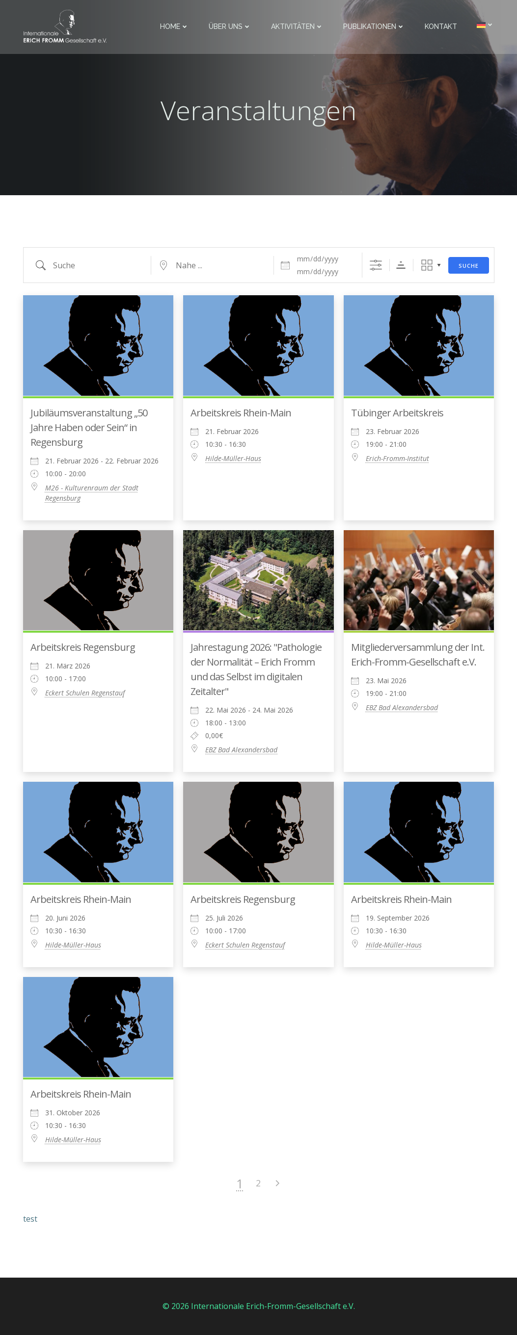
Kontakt (441, 26)
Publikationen (374, 26)
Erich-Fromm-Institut (397, 458)
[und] (323, 271)
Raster (427, 265)
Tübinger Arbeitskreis (397, 412)
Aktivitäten (297, 26)
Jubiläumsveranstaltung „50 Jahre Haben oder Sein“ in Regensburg (88, 427)
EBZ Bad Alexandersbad (241, 749)
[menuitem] (485, 25)
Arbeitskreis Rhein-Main (240, 412)
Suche (469, 265)
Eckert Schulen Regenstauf (85, 692)
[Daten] (323, 259)
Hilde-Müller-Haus (233, 458)
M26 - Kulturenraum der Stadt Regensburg (91, 493)
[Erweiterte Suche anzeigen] (376, 265)
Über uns (230, 26)
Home (174, 26)
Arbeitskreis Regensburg (82, 647)
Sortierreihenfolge (401, 265)
